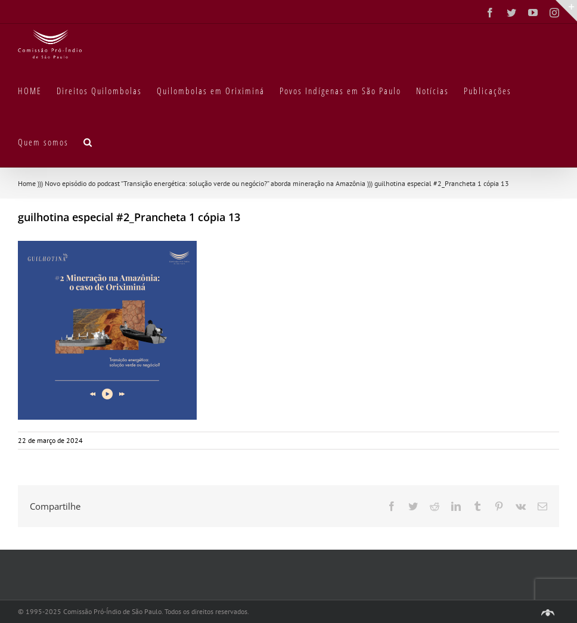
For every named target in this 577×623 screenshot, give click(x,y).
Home (27, 183)
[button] (88, 141)
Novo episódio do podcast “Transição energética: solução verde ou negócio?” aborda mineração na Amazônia (205, 183)
